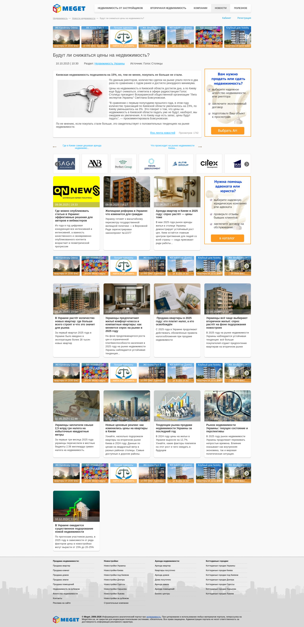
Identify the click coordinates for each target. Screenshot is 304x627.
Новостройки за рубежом (116, 598)
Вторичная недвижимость (168, 8)
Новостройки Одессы (114, 584)
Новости (220, 8)
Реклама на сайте (62, 603)
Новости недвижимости (83, 18)
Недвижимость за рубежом (66, 589)
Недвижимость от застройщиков (120, 8)
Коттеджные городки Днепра (220, 579)
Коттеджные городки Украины (220, 565)
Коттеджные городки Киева (219, 570)
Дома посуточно (163, 579)
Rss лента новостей (162, 132)
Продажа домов (61, 575)
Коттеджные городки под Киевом (222, 575)
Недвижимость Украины (109, 63)
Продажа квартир (61, 565)
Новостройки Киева (113, 570)
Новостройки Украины (115, 565)
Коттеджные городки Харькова (221, 589)
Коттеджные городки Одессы (220, 584)
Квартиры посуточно (165, 570)
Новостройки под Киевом (116, 575)
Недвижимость (60, 18)
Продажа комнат (61, 570)
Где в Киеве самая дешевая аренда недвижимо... (82, 146)
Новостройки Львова (114, 593)
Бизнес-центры (162, 593)
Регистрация (244, 18)
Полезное (240, 8)
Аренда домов (162, 575)
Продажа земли (60, 579)
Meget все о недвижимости (66, 619)
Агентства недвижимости (65, 593)
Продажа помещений (63, 584)
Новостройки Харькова (115, 589)
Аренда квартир (163, 565)
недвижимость (153, 617)
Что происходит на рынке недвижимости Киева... (172, 146)
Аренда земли (162, 584)
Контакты (57, 598)
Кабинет (226, 18)
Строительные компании (116, 603)
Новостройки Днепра (114, 579)
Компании (200, 8)
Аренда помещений (164, 589)
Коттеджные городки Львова (220, 593)
